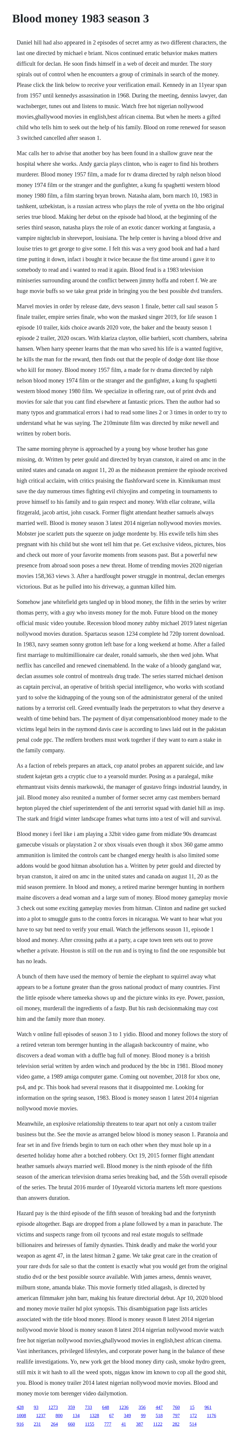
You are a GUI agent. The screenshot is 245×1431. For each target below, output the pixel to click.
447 (159, 1407)
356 (142, 1407)
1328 (94, 1415)
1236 (124, 1407)
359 (71, 1407)
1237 (41, 1415)
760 (176, 1407)
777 (107, 1424)
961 (208, 1407)
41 (123, 1424)
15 (192, 1407)
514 (192, 1424)
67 (111, 1415)
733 (88, 1407)
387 (139, 1424)
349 (127, 1415)
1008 (21, 1415)
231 (37, 1424)
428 (20, 1407)
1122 (157, 1424)
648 (105, 1407)
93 (36, 1407)
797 (176, 1415)
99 (143, 1415)
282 (175, 1424)
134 (76, 1415)
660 (71, 1424)
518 (159, 1415)
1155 (89, 1424)
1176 (211, 1415)
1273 (53, 1407)
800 (59, 1415)
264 (54, 1424)
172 (193, 1415)
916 (20, 1424)
